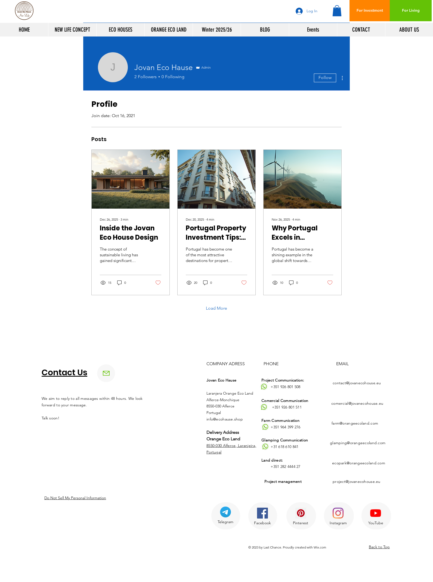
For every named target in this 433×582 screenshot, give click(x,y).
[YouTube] (375, 523)
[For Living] (411, 10)
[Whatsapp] (264, 386)
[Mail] (106, 373)
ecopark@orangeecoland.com (358, 463)
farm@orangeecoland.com (355, 423)
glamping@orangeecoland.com (357, 442)
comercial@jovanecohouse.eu (357, 403)
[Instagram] (338, 523)
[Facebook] (262, 523)
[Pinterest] (300, 523)
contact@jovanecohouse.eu (357, 382)
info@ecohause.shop (224, 419)
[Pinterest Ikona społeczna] (300, 513)
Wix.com (320, 547)
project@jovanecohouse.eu (357, 481)
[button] (337, 10)
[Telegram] (225, 522)
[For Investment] (370, 10)
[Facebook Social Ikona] (262, 513)
